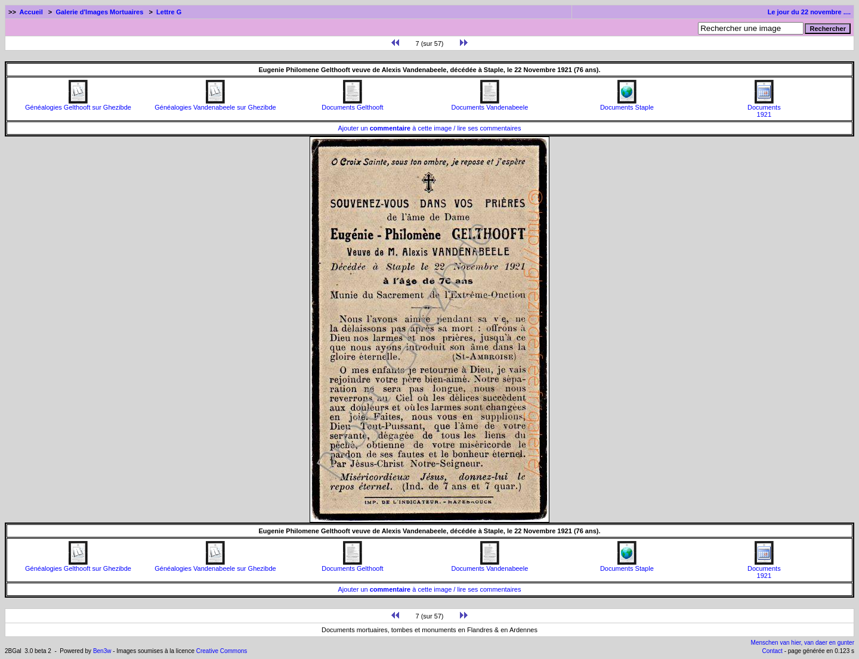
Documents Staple (627, 104)
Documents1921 (764, 108)
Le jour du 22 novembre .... (809, 11)
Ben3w (102, 651)
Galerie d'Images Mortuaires (99, 11)
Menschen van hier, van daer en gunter (802, 642)
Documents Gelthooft (352, 104)
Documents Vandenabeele (489, 104)
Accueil (31, 11)
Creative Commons (222, 651)
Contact (772, 651)
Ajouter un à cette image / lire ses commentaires (429, 128)
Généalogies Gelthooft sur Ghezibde (78, 104)
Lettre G (168, 11)
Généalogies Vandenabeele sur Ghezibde (215, 104)
